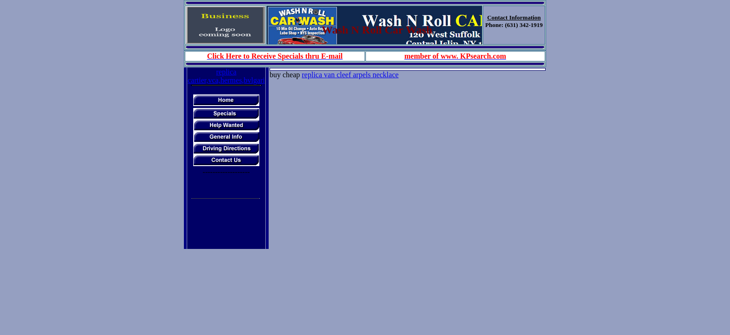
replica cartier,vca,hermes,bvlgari (226, 76)
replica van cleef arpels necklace (350, 75)
